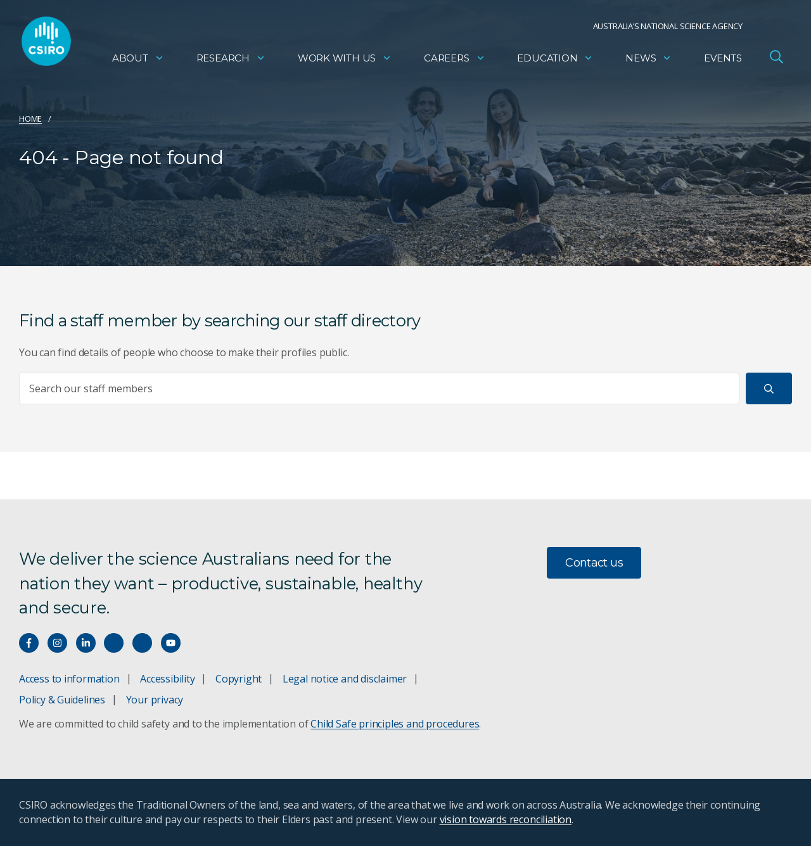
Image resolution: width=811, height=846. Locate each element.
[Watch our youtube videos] (171, 643)
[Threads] (142, 643)
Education (555, 60)
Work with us (345, 60)
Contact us (594, 563)
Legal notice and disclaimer (345, 679)
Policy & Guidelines (62, 700)
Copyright (238, 679)
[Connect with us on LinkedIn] (86, 643)
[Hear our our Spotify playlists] (114, 643)
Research (230, 60)
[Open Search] (776, 59)
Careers (454, 60)
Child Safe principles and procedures (394, 724)
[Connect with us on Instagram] (57, 643)
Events (723, 60)
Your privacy (154, 700)
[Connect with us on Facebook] (29, 643)
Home (30, 118)
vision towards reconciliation (506, 819)
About (138, 60)
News (648, 60)
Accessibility (167, 679)
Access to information (69, 679)
